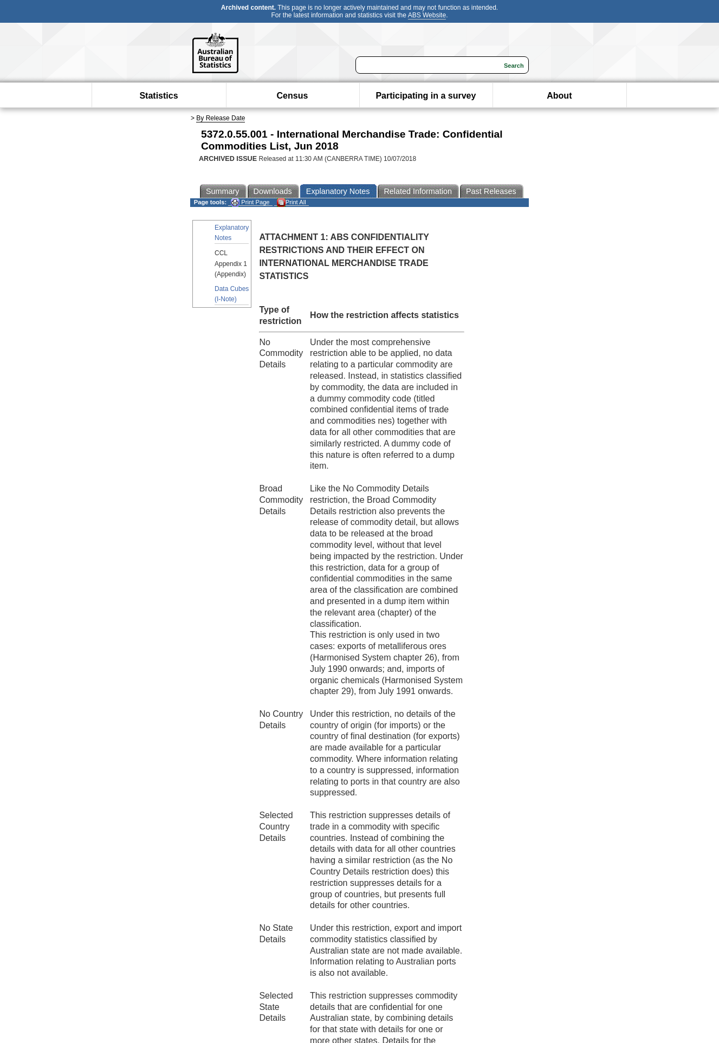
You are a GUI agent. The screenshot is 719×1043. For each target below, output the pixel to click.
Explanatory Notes (232, 233)
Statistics (158, 95)
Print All (291, 202)
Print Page (250, 202)
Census (292, 95)
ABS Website (427, 15)
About (559, 95)
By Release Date (220, 118)
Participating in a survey (425, 95)
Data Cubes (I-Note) (232, 294)
